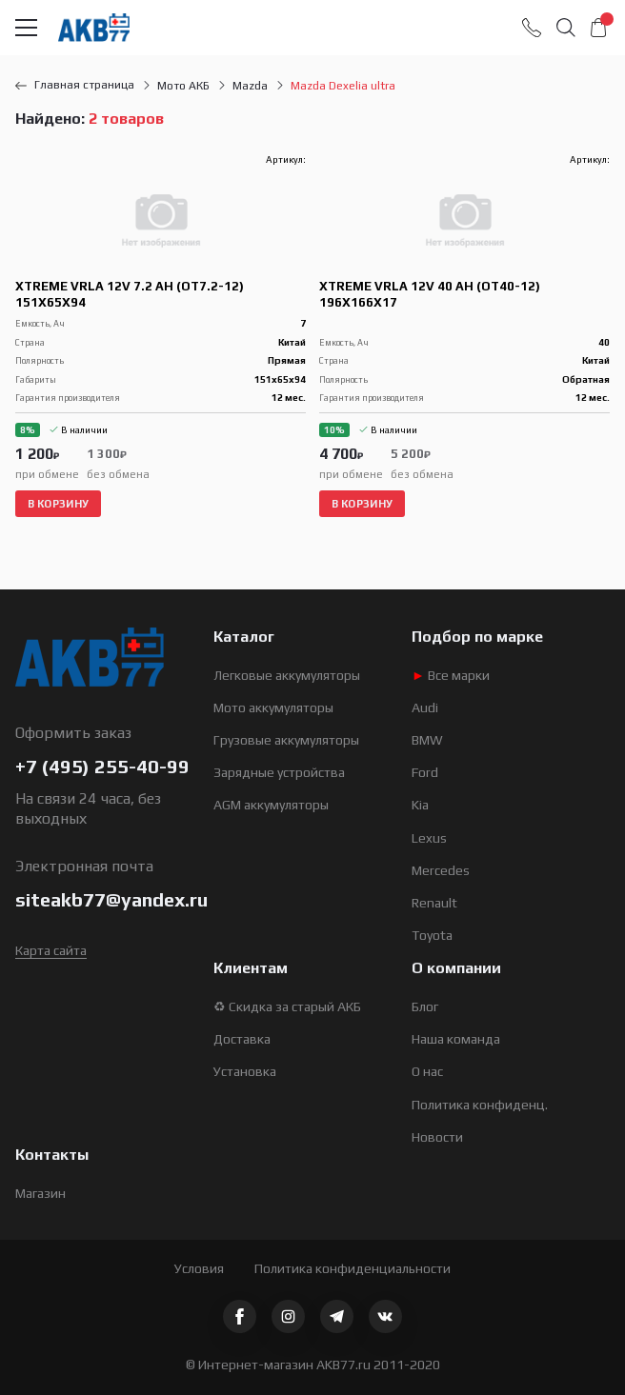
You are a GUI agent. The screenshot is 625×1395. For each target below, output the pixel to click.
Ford (425, 772)
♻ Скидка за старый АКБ (287, 1006)
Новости (437, 1137)
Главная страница (74, 84)
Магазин (40, 1193)
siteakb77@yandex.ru (111, 899)
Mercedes (441, 870)
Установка (244, 1071)
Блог (425, 1006)
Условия (199, 1268)
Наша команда (456, 1038)
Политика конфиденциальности (352, 1268)
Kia (420, 804)
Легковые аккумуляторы (286, 675)
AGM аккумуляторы (271, 804)
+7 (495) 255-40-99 (102, 766)
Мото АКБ (183, 85)
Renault (434, 902)
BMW (427, 739)
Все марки (451, 675)
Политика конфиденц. (480, 1104)
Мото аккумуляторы (273, 707)
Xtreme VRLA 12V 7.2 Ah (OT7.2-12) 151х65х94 (129, 294)
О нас (427, 1071)
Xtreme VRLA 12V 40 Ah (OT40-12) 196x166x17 (429, 294)
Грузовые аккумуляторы (286, 739)
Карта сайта (51, 950)
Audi (425, 707)
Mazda (250, 85)
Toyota (432, 935)
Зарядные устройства (279, 772)
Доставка (242, 1038)
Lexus (429, 838)
